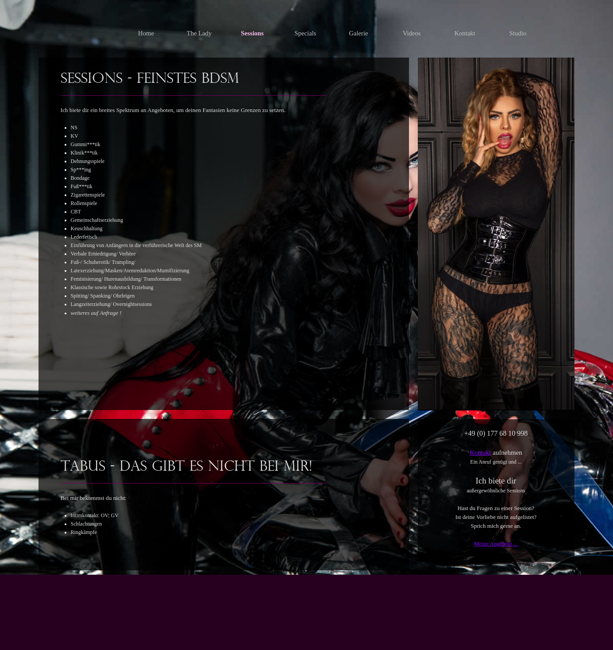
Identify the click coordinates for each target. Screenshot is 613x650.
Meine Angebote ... (496, 543)
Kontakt (480, 452)
